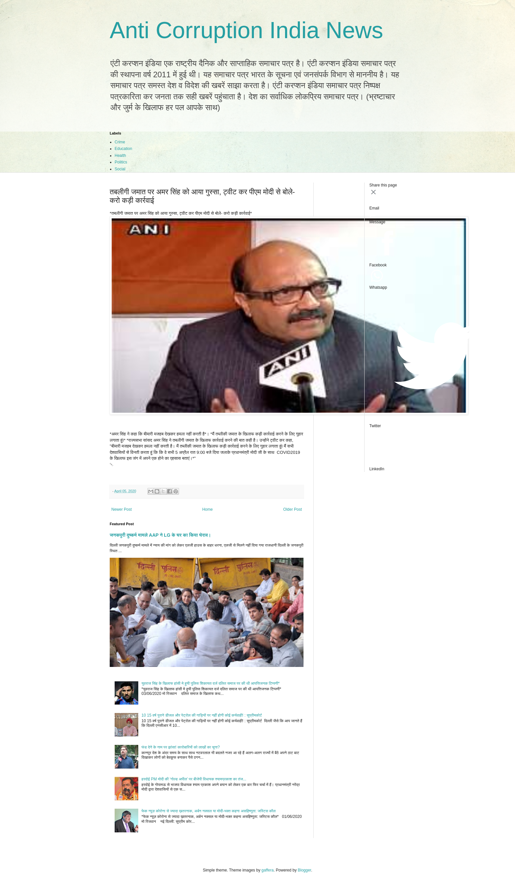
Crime (120, 142)
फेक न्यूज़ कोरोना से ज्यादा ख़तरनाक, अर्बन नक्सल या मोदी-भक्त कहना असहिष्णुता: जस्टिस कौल (209, 811)
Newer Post (121, 509)
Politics (121, 162)
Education (123, 148)
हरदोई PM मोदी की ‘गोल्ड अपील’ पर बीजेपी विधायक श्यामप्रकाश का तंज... (194, 779)
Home (207, 509)
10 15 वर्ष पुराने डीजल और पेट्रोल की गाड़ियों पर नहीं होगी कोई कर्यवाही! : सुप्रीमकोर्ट (202, 715)
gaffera (267, 870)
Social (120, 169)
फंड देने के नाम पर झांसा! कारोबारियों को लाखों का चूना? (181, 747)
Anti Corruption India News (246, 30)
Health (120, 155)
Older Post (292, 509)
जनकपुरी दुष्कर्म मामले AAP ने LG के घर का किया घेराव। (160, 535)
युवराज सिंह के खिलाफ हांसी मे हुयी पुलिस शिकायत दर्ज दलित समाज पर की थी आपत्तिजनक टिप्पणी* (211, 683)
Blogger (304, 870)
